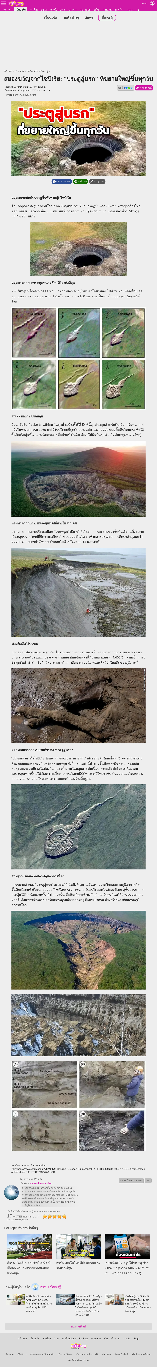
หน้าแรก (7, 9)
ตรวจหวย (85, 9)
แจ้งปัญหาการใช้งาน (141, 1354)
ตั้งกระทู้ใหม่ (78, 1326)
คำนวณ (107, 9)
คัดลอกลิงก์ (144, 88)
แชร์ (125, 88)
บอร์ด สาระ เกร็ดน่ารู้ (37, 71)
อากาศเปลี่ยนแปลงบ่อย (25, 95)
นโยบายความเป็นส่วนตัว (42, 1354)
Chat (44, 10)
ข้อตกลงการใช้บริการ (16, 1354)
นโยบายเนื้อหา (65, 1354)
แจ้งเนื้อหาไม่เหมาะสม (78, 1360)
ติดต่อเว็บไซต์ (121, 1354)
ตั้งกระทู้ (107, 18)
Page (130, 10)
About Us (106, 1354)
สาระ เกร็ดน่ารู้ (46, 1287)
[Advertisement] (78, 46)
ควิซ (96, 9)
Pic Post (72, 10)
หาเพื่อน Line (57, 9)
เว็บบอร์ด (21, 9)
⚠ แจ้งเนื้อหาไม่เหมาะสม (131, 1181)
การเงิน (119, 9)
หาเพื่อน (34, 9)
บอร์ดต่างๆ (71, 18)
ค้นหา (89, 18)
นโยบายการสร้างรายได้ (86, 1354)
